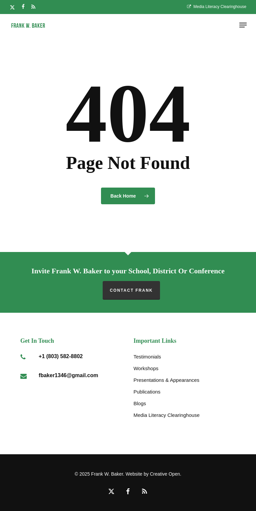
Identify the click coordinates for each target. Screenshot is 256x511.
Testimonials (147, 356)
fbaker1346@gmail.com (68, 375)
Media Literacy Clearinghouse (166, 415)
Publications (146, 392)
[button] (243, 25)
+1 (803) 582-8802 (61, 356)
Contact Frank (131, 290)
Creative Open (165, 474)
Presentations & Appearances (166, 380)
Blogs (139, 403)
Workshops (145, 368)
